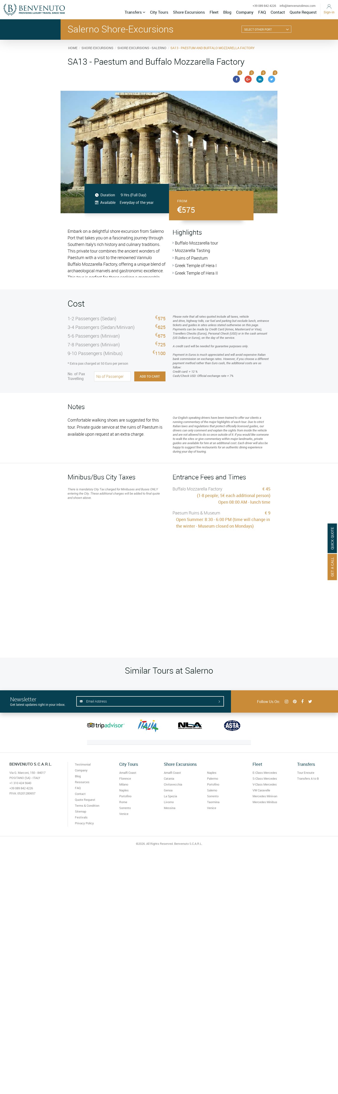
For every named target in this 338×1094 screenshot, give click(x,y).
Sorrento (125, 808)
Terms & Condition (87, 805)
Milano (123, 784)
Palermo (212, 778)
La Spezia (170, 796)
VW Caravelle (261, 790)
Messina (169, 808)
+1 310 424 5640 (20, 783)
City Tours (159, 12)
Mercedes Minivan (265, 796)
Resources (82, 782)
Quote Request (303, 12)
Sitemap (80, 811)
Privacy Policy (84, 823)
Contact (278, 12)
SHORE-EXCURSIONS (97, 48)
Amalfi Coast (127, 772)
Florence (125, 778)
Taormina (213, 802)
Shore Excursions (189, 12)
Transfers (135, 12)
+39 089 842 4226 (264, 6)
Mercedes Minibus (265, 802)
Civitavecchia (173, 784)
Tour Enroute (305, 772)
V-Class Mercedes (265, 784)
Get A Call (332, 567)
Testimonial (83, 764)
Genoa (168, 790)
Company (245, 12)
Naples (124, 790)
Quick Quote (332, 538)
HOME (72, 48)
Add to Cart (150, 376)
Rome (123, 802)
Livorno (169, 802)
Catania (169, 778)
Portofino (125, 796)
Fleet (214, 12)
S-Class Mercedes (265, 778)
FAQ (262, 12)
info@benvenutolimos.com (297, 6)
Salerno (212, 790)
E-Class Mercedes (265, 772)
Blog (227, 12)
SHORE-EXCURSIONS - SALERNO (141, 48)
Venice (123, 814)
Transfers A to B (308, 778)
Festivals (81, 817)
